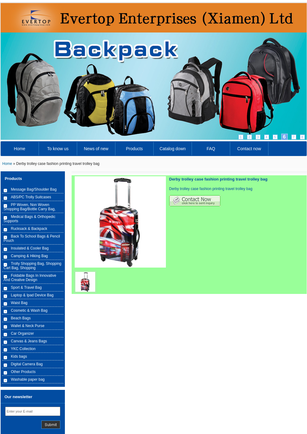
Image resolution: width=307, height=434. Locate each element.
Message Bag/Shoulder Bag (34, 189)
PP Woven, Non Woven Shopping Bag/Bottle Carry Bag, (30, 207)
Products (134, 148)
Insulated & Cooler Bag (30, 248)
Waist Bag (19, 303)
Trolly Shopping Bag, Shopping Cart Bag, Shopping (33, 265)
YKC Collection (23, 349)
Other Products (23, 372)
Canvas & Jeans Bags (29, 341)
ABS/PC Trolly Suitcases (31, 197)
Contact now (249, 148)
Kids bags (19, 356)
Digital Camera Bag (27, 364)
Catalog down (172, 148)
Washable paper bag (28, 379)
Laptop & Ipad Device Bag (32, 295)
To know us (58, 148)
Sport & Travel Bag (26, 287)
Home (19, 148)
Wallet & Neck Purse (28, 326)
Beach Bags (21, 318)
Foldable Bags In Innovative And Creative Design (30, 277)
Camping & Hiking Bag (29, 256)
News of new (96, 148)
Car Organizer (22, 333)
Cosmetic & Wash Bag (29, 310)
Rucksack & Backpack (29, 229)
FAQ (211, 148)
